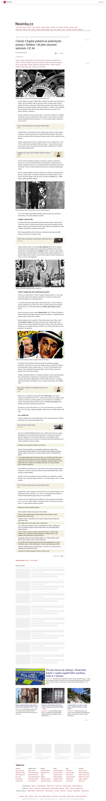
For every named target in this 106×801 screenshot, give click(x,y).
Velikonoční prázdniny (33, 778)
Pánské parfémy (85, 790)
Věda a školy (20, 240)
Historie (38, 29)
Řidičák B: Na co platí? (84, 776)
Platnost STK (82, 781)
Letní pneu (56, 790)
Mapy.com (33, 786)
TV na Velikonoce (32, 781)
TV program (68, 29)
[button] (40, 83)
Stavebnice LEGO (40, 790)
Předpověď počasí (41, 786)
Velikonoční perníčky (45, 778)
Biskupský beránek (57, 774)
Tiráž (40, 796)
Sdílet (62, 53)
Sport (51, 29)
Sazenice (31, 788)
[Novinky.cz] (24, 24)
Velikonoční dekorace (33, 774)
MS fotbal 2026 (69, 778)
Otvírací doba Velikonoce (34, 776)
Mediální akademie (46, 796)
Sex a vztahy (20, 426)
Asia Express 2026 (67, 786)
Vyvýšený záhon (79, 788)
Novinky (17, 52)
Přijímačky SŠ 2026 (20, 772)
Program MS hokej (70, 776)
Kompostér (61, 788)
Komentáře (52, 27)
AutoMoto (25, 29)
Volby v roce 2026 (20, 770)
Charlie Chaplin (34, 560)
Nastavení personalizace (81, 796)
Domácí (29, 27)
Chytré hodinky (76, 790)
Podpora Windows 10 (77, 786)
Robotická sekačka (45, 788)
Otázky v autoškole (83, 778)
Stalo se (25, 27)
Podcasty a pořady (45, 29)
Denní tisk (74, 29)
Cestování (33, 29)
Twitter (26, 796)
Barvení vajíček (31, 770)
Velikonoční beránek (58, 770)
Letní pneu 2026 (82, 770)
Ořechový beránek (57, 776)
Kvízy (55, 29)
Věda (29, 29)
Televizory (69, 790)
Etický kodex (55, 796)
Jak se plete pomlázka (33, 772)
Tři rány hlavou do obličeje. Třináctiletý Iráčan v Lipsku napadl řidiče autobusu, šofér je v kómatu (66, 673)
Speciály (59, 29)
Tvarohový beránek (57, 772)
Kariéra (36, 796)
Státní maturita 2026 (20, 774)
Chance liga (69, 770)
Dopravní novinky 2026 (84, 774)
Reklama (31, 796)
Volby (33, 27)
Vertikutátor (37, 788)
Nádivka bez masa (45, 772)
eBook (57, 53)
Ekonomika (66, 27)
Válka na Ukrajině (45, 27)
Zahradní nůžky (54, 788)
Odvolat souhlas (70, 796)
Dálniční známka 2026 (84, 772)
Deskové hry (63, 790)
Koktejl (75, 27)
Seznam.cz (101, 2)
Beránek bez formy (57, 781)
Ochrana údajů (62, 796)
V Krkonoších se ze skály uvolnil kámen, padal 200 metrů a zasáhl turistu (77, 706)
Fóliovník (72, 788)
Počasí (63, 29)
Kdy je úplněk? (19, 778)
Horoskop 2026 (19, 781)
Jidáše (42, 774)
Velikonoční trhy (50, 786)
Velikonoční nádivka (45, 770)
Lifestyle (71, 27)
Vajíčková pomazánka (46, 781)
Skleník (67, 788)
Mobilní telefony (31, 790)
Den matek (18, 776)
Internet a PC (19, 29)
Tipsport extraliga (70, 772)
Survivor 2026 (58, 786)
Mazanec (43, 776)
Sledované (80, 29)
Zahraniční (38, 27)
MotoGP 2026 (69, 781)
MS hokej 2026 (69, 774)
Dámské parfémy (49, 790)
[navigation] (2, 2)
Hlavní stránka (19, 27)
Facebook (21, 796)
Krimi (57, 27)
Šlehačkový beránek (58, 778)
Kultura (61, 27)
